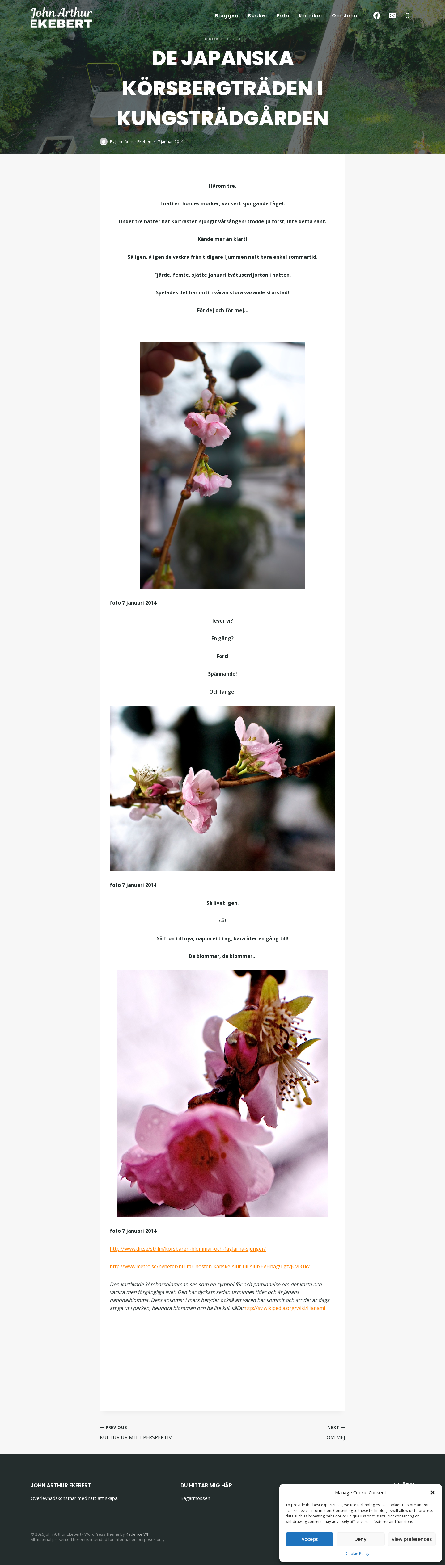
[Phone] (407, 16)
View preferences (412, 1539)
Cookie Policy (357, 1553)
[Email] (392, 16)
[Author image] (104, 141)
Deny (360, 1539)
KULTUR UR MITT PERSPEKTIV (159, 1432)
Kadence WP (138, 1534)
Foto (283, 15)
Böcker (258, 15)
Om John (345, 15)
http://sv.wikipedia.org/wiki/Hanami (284, 1308)
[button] (433, 1492)
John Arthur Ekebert (133, 141)
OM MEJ (286, 1432)
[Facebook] (377, 16)
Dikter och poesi (222, 38)
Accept (309, 1539)
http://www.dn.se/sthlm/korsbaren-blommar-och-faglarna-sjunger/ (188, 1248)
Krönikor (311, 15)
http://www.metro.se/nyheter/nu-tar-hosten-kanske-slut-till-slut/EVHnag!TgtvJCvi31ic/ (210, 1266)
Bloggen (227, 15)
